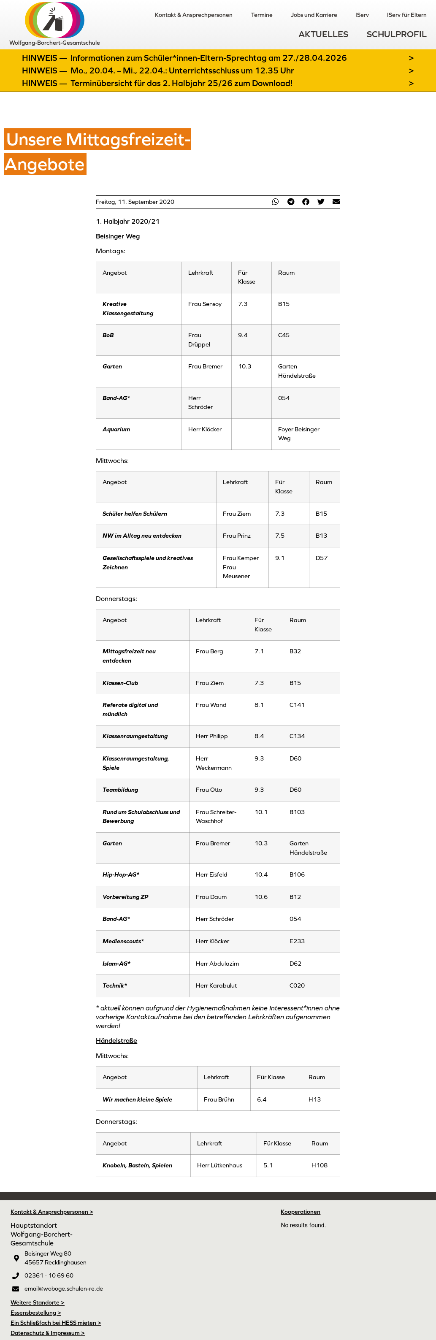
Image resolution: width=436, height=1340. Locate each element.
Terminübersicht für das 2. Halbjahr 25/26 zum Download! (181, 83)
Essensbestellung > (36, 1312)
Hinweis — (45, 57)
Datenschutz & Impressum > (48, 1332)
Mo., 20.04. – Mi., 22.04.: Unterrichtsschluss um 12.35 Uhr (182, 70)
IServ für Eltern (407, 14)
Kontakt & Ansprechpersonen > (52, 1211)
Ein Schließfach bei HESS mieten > (56, 1322)
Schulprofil (397, 34)
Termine (260, 14)
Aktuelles (323, 34)
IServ (361, 14)
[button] (275, 202)
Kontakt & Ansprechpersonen (192, 14)
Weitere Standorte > (38, 1302)
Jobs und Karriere (313, 14)
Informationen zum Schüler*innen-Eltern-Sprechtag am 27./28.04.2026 (208, 57)
